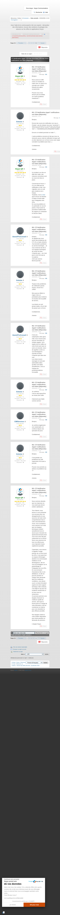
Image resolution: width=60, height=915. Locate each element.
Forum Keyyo (16, 34)
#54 (46, 234)
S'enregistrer (14, 20)
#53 (46, 167)
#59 (46, 452)
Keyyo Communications (41, 8)
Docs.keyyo (29, 8)
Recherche (38, 12)
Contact (14, 662)
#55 (46, 278)
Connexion (26, 18)
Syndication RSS (35, 665)
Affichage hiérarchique (32, 58)
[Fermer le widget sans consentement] (11, 879)
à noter (43, 195)
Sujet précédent (16, 635)
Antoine (19, 122)
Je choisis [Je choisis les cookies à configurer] (13, 905)
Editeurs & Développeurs (31, 34)
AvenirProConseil (19, 237)
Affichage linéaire (44, 58)
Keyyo (18, 662)
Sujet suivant (26, 635)
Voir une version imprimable (20, 647)
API (42, 34)
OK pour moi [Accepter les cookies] (34, 905)
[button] (3, 912)
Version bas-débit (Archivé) (23, 665)
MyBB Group (28, 670)
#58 (46, 419)
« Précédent (20, 43)
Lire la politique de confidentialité (13, 898)
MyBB (15, 670)
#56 (46, 333)
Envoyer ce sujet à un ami (19, 649)
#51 (46, 74)
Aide (45, 12)
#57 (46, 389)
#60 (46, 495)
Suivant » (43, 43)
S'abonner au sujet (18, 651)
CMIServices (19, 421)
